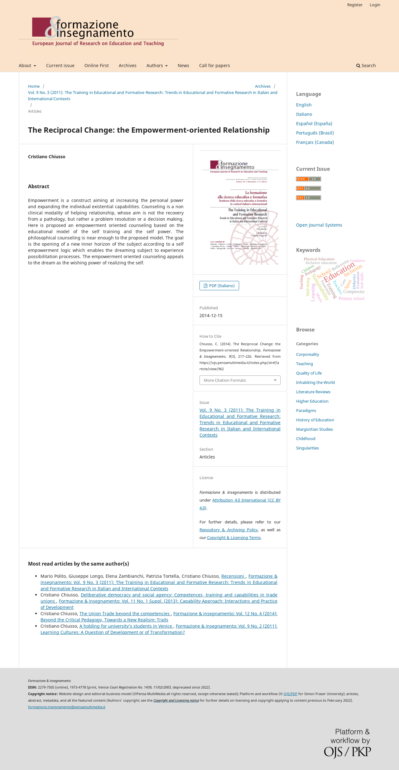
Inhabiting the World (315, 382)
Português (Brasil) (315, 133)
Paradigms (306, 410)
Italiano (304, 114)
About (25, 65)
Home (34, 86)
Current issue (60, 65)
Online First (96, 65)
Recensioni (233, 576)
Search (366, 65)
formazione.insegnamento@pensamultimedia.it (66, 707)
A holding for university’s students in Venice (126, 626)
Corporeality (307, 354)
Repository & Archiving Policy (229, 529)
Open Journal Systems (319, 225)
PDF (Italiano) (221, 285)
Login (375, 4)
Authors (155, 65)
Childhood (305, 438)
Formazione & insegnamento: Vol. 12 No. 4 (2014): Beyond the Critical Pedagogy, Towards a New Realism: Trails (159, 617)
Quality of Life (309, 373)
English (304, 105)
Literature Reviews (313, 392)
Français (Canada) (315, 142)
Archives (128, 65)
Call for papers (214, 65)
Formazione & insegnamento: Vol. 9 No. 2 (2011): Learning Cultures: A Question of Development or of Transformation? (159, 629)
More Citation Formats (225, 380)
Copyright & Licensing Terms (234, 537)
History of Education (315, 420)
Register (355, 4)
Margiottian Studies (314, 429)
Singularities (307, 448)
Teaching (304, 363)
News (183, 65)
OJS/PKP (290, 694)
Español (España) (314, 123)
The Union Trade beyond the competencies (125, 613)
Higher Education (312, 401)
